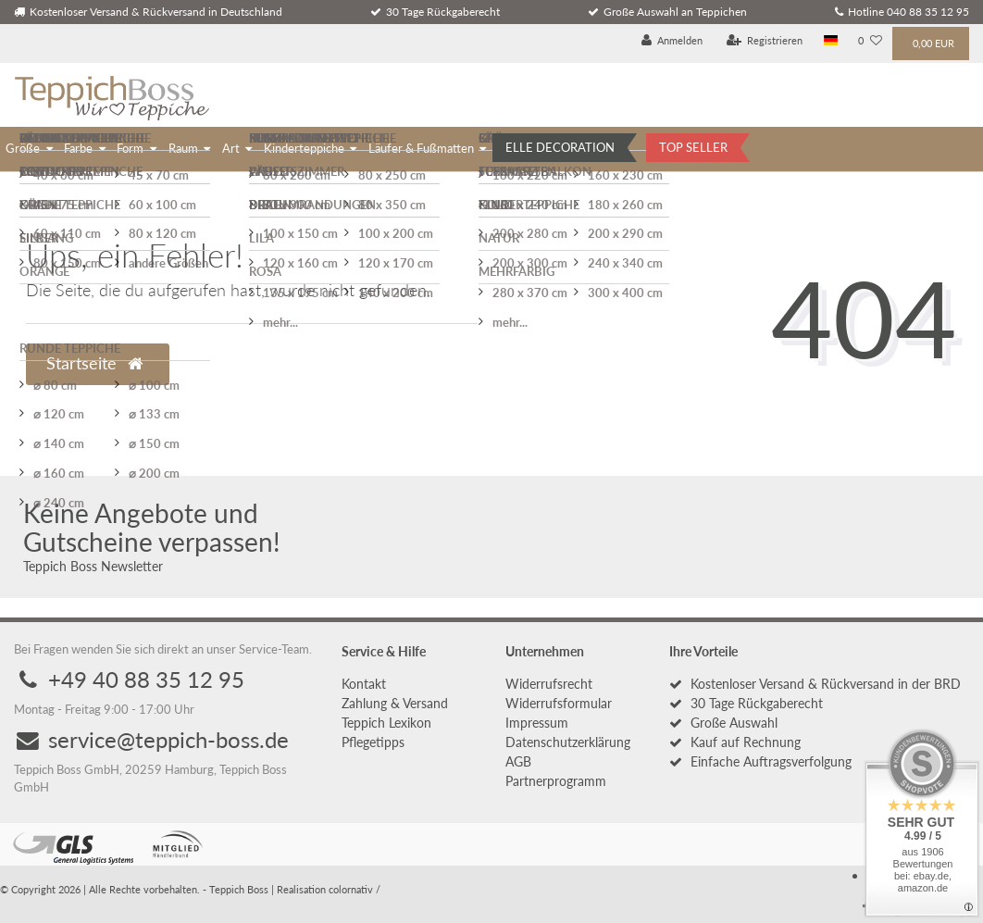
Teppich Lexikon (386, 722)
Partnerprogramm (555, 781)
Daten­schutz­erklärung (567, 742)
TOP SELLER (693, 147)
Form (130, 148)
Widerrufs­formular (558, 703)
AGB (518, 761)
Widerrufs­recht (548, 684)
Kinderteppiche (304, 148)
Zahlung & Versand (395, 703)
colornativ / (354, 889)
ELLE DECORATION (560, 147)
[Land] (831, 41)
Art (231, 148)
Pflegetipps (373, 742)
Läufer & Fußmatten (421, 148)
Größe (23, 148)
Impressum (536, 722)
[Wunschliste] (870, 41)
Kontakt (364, 684)
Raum (183, 148)
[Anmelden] (672, 41)
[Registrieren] (765, 41)
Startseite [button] (94, 363)
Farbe (78, 148)
